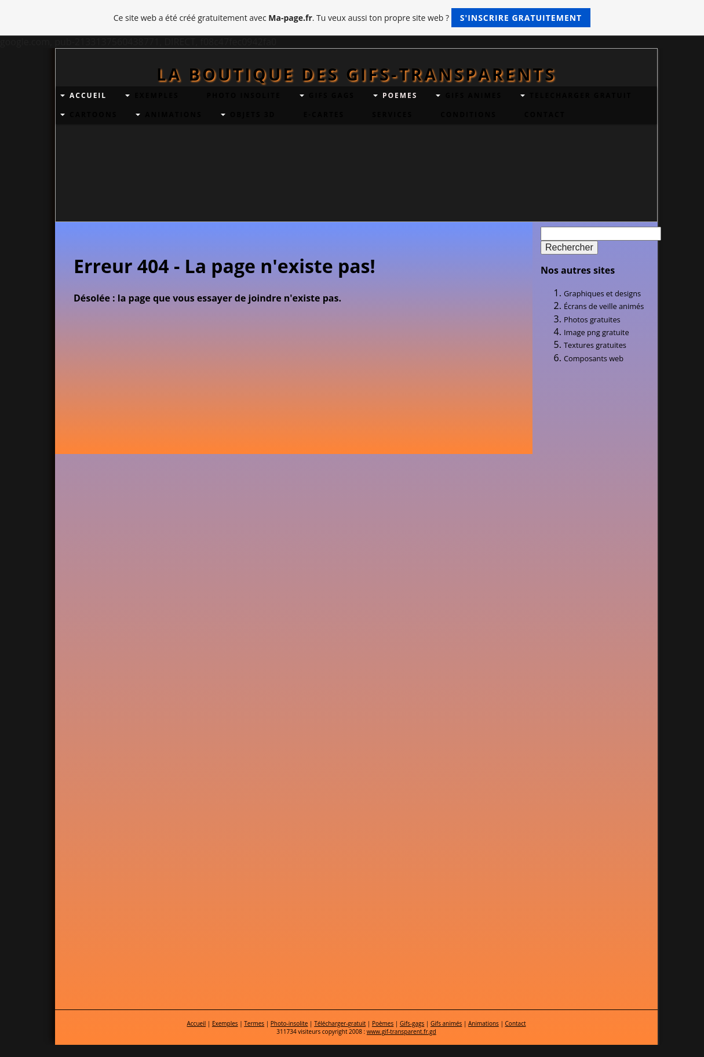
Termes (254, 1023)
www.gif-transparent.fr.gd (401, 1031)
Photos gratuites (592, 319)
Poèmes (382, 1023)
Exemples (225, 1023)
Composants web (593, 358)
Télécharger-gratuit (340, 1023)
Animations (483, 1023)
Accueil (196, 1023)
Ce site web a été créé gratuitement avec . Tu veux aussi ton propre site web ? (352, 17)
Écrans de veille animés (604, 306)
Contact (515, 1023)
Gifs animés (446, 1023)
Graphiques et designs (602, 293)
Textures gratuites (595, 345)
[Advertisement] (593, 442)
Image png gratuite (596, 332)
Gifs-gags (412, 1023)
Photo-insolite (289, 1023)
